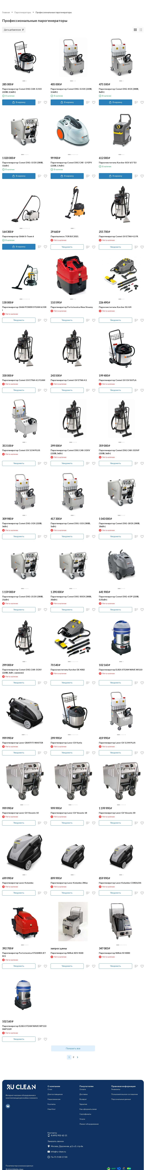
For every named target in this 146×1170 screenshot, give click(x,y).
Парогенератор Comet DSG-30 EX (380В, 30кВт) (71, 598)
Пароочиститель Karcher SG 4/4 (115, 307)
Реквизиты (115, 1089)
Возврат (83, 1099)
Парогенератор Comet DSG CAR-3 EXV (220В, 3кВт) (70, 452)
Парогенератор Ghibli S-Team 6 (18, 236)
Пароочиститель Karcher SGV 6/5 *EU (118, 162)
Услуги (82, 1119)
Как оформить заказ (88, 1109)
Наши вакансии (54, 1099)
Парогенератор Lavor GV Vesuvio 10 (20, 813)
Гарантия (83, 1104)
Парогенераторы (22, 12)
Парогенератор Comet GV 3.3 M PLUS (21, 450)
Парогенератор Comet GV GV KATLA (117, 380)
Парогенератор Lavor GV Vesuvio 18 (69, 813)
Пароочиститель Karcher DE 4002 (68, 669)
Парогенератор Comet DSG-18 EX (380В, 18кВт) (119, 525)
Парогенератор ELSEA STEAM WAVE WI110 (120, 669)
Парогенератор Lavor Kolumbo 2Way (69, 883)
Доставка (83, 1094)
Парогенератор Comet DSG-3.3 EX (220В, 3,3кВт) (71, 90)
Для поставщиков (55, 1094)
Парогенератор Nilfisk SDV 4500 (67, 953)
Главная (6, 12)
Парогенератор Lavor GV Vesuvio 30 (117, 813)
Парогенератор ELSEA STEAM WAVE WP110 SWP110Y (24, 1027)
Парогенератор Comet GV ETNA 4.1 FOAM (23, 380)
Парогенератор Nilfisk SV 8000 (114, 953)
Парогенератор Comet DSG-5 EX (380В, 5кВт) (70, 525)
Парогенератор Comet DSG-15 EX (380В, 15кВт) (22, 164)
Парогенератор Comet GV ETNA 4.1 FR (118, 236)
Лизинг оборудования (89, 1124)
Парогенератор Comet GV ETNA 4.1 (69, 380)
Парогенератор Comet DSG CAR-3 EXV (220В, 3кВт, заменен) (22, 671)
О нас (50, 1089)
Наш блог (52, 1109)
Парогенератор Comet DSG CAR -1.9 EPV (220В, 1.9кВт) (71, 164)
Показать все (73, 1048)
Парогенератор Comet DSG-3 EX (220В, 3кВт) (22, 525)
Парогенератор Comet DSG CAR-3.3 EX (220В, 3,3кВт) (22, 90)
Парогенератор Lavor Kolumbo (17, 883)
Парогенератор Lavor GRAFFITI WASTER (22, 742)
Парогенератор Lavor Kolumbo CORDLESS (120, 883)
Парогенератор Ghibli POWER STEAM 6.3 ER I (24, 308)
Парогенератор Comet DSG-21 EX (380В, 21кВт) (22, 598)
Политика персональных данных (19, 1166)
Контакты (52, 1104)
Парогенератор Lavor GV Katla (66, 742)
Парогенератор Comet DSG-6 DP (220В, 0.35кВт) (119, 598)
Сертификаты (85, 1114)
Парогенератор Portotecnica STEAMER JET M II (24, 954)
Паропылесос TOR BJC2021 (64, 236)
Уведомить (67, 247)
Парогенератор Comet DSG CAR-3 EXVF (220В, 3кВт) (119, 452)
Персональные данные (121, 1099)
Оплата (82, 1089)
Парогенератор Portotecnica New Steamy (72, 307)
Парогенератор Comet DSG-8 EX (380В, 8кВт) (119, 90)
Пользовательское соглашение (124, 1094)
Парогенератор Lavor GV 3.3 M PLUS (117, 742)
